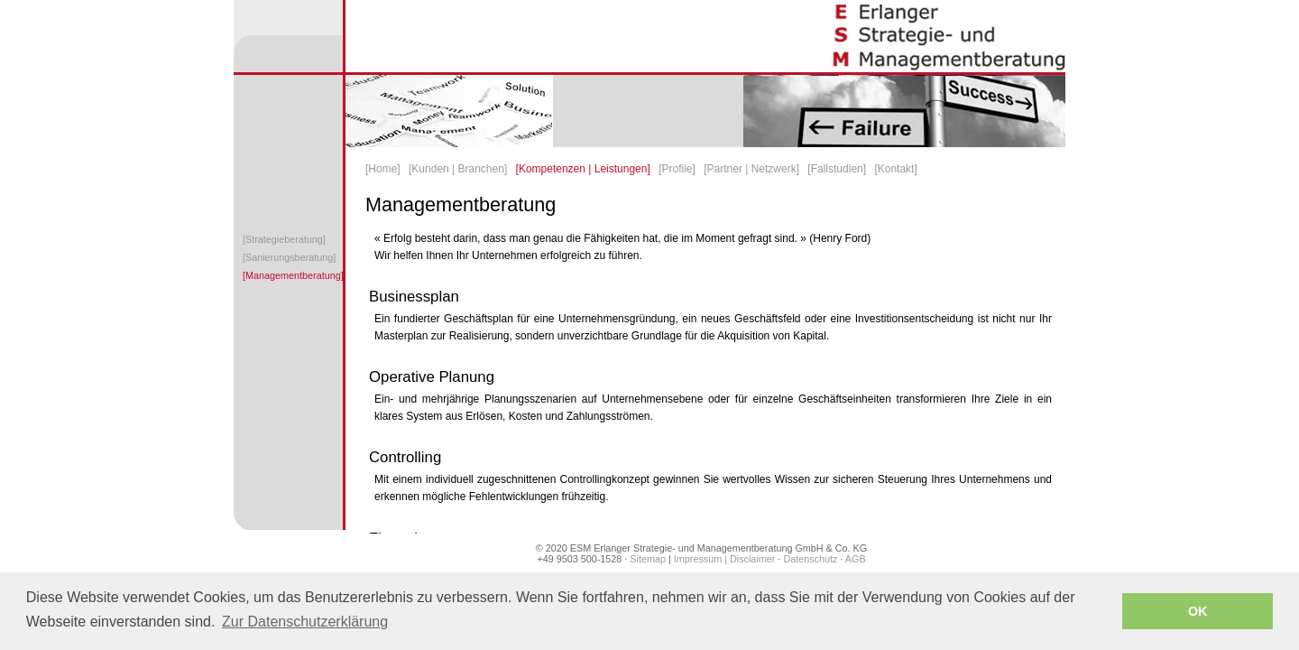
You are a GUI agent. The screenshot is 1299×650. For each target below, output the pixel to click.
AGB (855, 558)
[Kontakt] (895, 168)
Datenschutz (810, 558)
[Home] (383, 168)
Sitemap (646, 558)
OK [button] (1198, 611)
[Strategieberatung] (284, 239)
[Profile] (677, 168)
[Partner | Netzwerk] (751, 168)
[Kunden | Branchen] (458, 168)
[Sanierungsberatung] (289, 257)
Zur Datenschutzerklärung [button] (305, 621)
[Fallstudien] (836, 168)
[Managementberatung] (293, 275)
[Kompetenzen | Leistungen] (583, 168)
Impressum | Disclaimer (725, 558)
